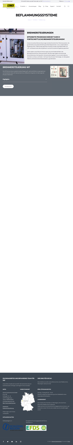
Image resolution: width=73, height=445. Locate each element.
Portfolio (15, 6)
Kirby (69, 441)
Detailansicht (8, 87)
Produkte (23, 6)
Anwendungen (33, 6)
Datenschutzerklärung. (8, 408)
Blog (40, 6)
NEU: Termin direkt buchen (9, 403)
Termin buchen (46, 1)
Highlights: (6, 80)
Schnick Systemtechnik (57, 441)
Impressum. (5, 406)
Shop (45, 6)
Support (52, 6)
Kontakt (59, 6)
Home (29, 19)
